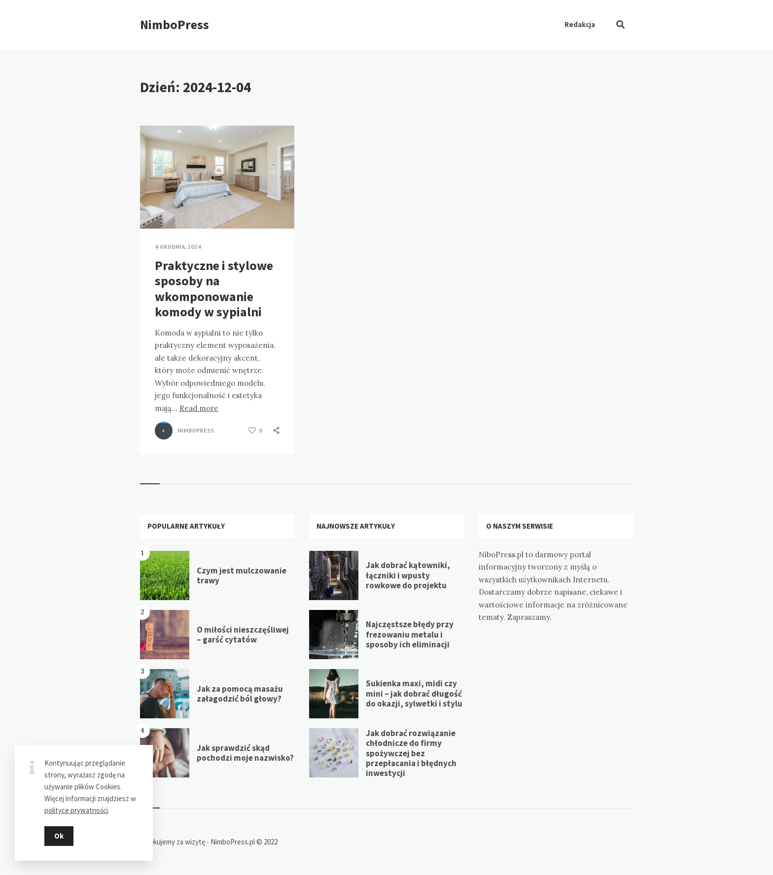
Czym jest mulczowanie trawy (241, 575)
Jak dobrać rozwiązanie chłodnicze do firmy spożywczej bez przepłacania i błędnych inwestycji (411, 753)
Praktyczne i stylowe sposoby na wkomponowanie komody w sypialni (214, 288)
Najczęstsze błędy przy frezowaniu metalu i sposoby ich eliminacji (410, 634)
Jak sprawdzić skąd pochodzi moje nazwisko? (245, 752)
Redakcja (579, 24)
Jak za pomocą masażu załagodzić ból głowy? (240, 693)
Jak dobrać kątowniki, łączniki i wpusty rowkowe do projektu (408, 575)
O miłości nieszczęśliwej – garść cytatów (243, 634)
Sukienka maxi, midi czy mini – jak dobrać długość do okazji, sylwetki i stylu (414, 693)
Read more (198, 408)
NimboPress (174, 24)
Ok (59, 835)
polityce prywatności (76, 809)
